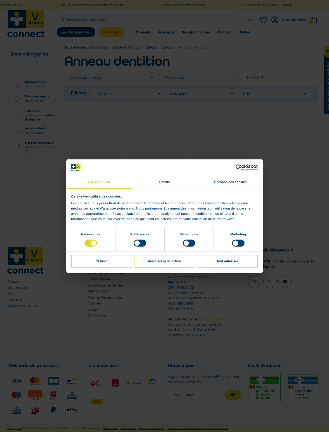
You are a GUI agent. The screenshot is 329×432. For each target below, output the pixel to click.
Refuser (102, 261)
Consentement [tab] (99, 182)
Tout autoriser (227, 261)
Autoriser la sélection (164, 261)
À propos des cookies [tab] (230, 182)
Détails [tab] (164, 182)
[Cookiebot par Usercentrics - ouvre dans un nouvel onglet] (239, 167)
